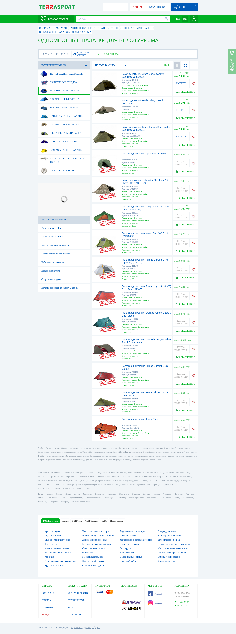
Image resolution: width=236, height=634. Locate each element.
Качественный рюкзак (93, 561)
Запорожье (87, 494)
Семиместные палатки (59, 142)
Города (65, 521)
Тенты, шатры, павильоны (61, 74)
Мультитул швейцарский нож (96, 544)
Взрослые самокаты (129, 544)
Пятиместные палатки (59, 124)
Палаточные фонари (58, 170)
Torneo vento (51, 544)
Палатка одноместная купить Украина (60, 288)
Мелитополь (188, 498)
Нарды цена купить (50, 271)
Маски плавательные (92, 557)
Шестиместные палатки (60, 133)
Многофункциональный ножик (173, 548)
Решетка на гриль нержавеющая (60, 561)
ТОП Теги (77, 521)
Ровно (63, 498)
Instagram (155, 602)
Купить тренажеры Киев (53, 236)
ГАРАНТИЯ (47, 607)
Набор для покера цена (52, 262)
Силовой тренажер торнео (57, 540)
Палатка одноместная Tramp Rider (140, 419)
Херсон (146, 494)
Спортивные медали (51, 279)
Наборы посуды (127, 552)
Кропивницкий (76, 498)
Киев (40, 494)
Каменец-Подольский (81, 502)
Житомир (190, 494)
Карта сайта (77, 627)
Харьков (49, 494)
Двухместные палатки (59, 99)
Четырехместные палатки (62, 116)
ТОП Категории (50, 521)
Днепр (68, 494)
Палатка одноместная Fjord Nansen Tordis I (145, 153)
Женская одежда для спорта (95, 531)
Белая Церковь (165, 498)
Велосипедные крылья (131, 557)
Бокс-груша (125, 548)
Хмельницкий (52, 498)
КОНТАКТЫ (74, 615)
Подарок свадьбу (128, 535)
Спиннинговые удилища (94, 565)
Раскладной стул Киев (52, 228)
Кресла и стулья (52, 531)
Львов (76, 494)
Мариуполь (124, 494)
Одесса (59, 494)
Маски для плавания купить (55, 245)
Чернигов (167, 494)
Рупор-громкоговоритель (170, 535)
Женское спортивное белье (95, 540)
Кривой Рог (99, 494)
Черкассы (179, 494)
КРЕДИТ (46, 615)
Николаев (112, 494)
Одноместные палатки (60, 90)
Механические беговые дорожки (136, 540)
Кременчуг (120, 498)
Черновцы (108, 498)
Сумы (40, 498)
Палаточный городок (58, 82)
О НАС (71, 607)
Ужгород (64, 502)
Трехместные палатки (59, 107)
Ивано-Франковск (136, 498)
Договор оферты (92, 627)
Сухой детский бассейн (169, 557)
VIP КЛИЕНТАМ (76, 600)
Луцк (177, 498)
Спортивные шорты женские (172, 552)
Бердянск (54, 502)
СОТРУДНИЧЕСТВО (78, 593)
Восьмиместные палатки (61, 150)
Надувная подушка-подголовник (98, 535)
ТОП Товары (91, 521)
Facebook (155, 593)
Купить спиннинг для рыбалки (56, 254)
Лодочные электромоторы (132, 531)
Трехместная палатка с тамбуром (174, 544)
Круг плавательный (54, 565)
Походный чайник (129, 561)
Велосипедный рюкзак (169, 540)
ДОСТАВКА (48, 593)
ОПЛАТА (46, 600)
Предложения (116, 521)
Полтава (156, 494)
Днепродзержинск (93, 498)
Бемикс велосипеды (167, 561)
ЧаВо (104, 521)
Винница (136, 494)
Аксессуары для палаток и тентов (62, 159)
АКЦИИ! (137, 7)
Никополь (42, 502)
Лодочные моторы (53, 535)
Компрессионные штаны (57, 548)
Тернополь (151, 498)
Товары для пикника (167, 531)
